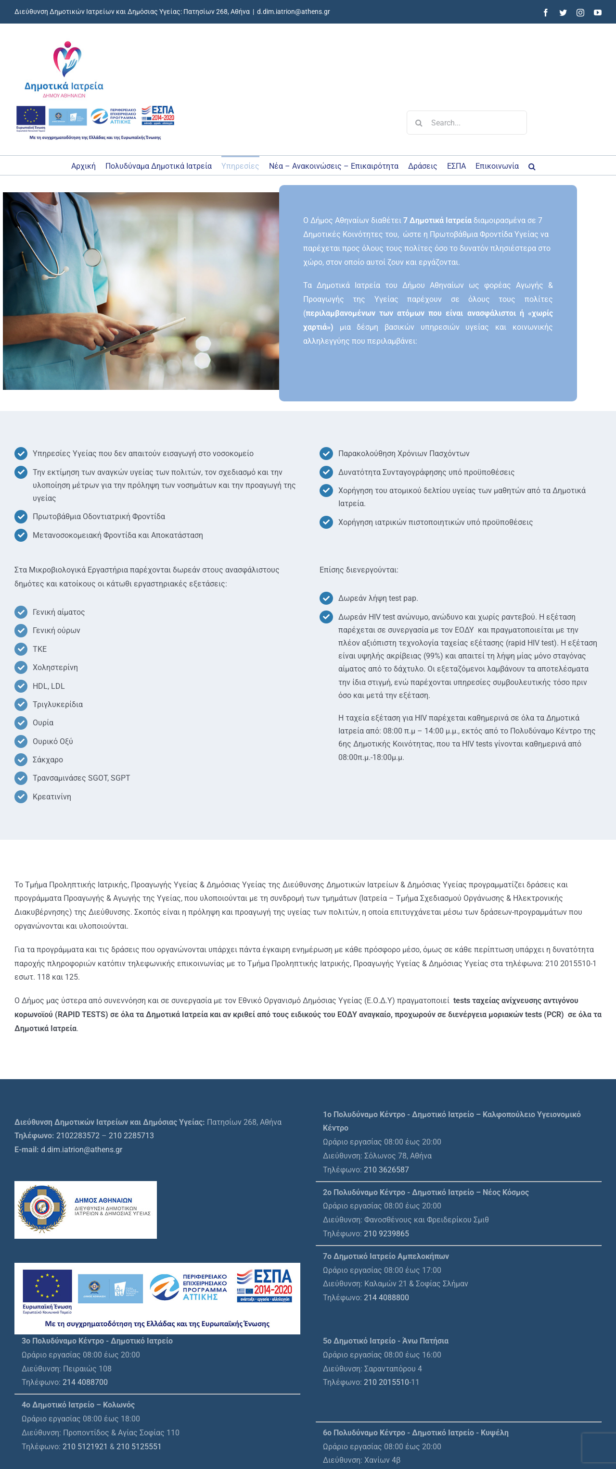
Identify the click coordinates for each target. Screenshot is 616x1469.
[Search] (419, 123)
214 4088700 (85, 1382)
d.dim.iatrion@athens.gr (293, 11)
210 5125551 (139, 1446)
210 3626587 (386, 1169)
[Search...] (467, 123)
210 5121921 (85, 1446)
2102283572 (78, 1135)
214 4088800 (386, 1297)
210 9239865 (386, 1233)
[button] (532, 165)
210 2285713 (131, 1135)
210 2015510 (386, 1382)
